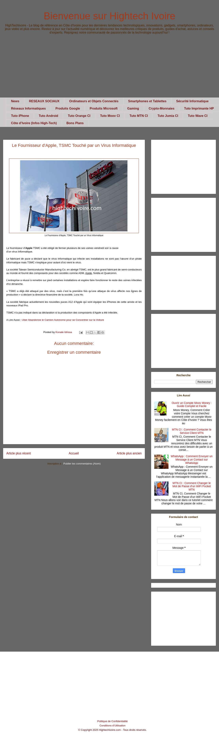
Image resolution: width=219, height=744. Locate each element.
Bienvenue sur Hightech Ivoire (109, 16)
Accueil (74, 453)
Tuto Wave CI (198, 115)
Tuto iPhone (20, 115)
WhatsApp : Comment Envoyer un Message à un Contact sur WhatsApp (191, 459)
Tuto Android (48, 115)
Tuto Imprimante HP (199, 108)
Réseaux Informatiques (28, 108)
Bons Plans (75, 123)
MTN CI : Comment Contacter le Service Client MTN (191, 431)
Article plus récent (18, 453)
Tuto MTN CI (138, 115)
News (15, 101)
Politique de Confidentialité (112, 721)
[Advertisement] (109, 70)
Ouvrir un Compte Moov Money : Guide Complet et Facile (192, 404)
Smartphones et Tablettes (147, 101)
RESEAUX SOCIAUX (44, 101)
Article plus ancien (129, 453)
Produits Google (67, 108)
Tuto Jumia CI (167, 115)
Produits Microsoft (104, 108)
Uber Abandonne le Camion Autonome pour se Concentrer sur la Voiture (63, 319)
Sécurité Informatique (192, 101)
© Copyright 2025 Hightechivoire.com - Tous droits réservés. (112, 729)
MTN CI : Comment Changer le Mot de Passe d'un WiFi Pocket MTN (191, 486)
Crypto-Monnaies (161, 108)
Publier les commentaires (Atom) (82, 463)
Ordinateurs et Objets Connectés (94, 101)
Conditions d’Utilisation (112, 725)
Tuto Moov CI (110, 115)
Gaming (133, 108)
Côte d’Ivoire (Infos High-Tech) (34, 123)
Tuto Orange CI (79, 115)
